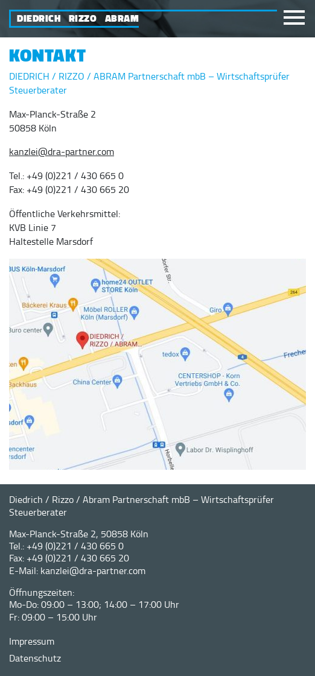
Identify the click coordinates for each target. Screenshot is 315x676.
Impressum (31, 641)
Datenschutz (35, 658)
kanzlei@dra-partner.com (61, 151)
